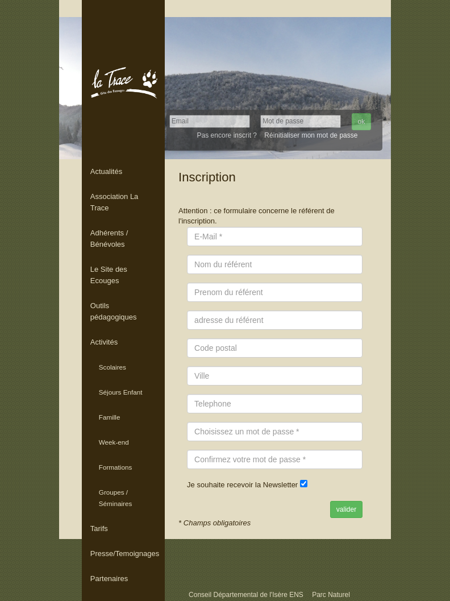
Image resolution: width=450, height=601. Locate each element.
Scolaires (112, 367)
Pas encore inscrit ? (227, 135)
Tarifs (99, 528)
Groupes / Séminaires (115, 497)
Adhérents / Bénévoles (109, 238)
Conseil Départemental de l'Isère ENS (247, 595)
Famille (109, 417)
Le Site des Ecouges (108, 275)
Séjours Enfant (121, 392)
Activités (104, 342)
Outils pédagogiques (113, 311)
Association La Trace (114, 202)
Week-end (114, 442)
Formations (115, 467)
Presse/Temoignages (124, 553)
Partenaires (109, 578)
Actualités (106, 171)
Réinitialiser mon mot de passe (310, 135)
